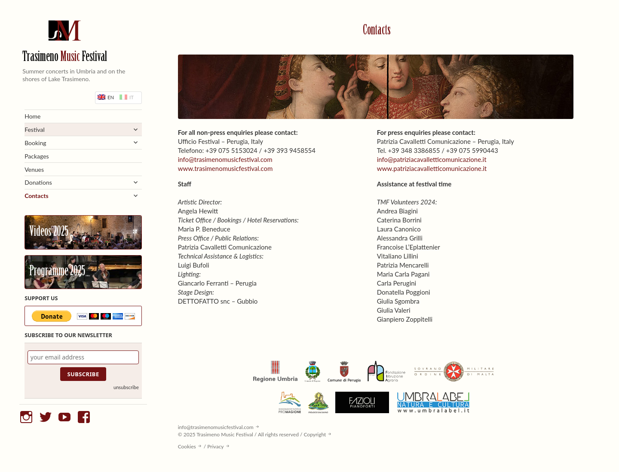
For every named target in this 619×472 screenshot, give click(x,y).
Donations (38, 182)
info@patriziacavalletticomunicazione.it (432, 159)
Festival (35, 129)
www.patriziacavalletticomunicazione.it (432, 168)
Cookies (187, 446)
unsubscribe (126, 387)
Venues (34, 169)
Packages (37, 156)
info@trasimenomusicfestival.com (225, 159)
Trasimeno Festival (64, 57)
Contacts (36, 195)
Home (32, 116)
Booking (35, 142)
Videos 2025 (48, 232)
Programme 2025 (57, 272)
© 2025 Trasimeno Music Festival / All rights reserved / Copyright (252, 434)
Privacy (215, 446)
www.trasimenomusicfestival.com (225, 168)
